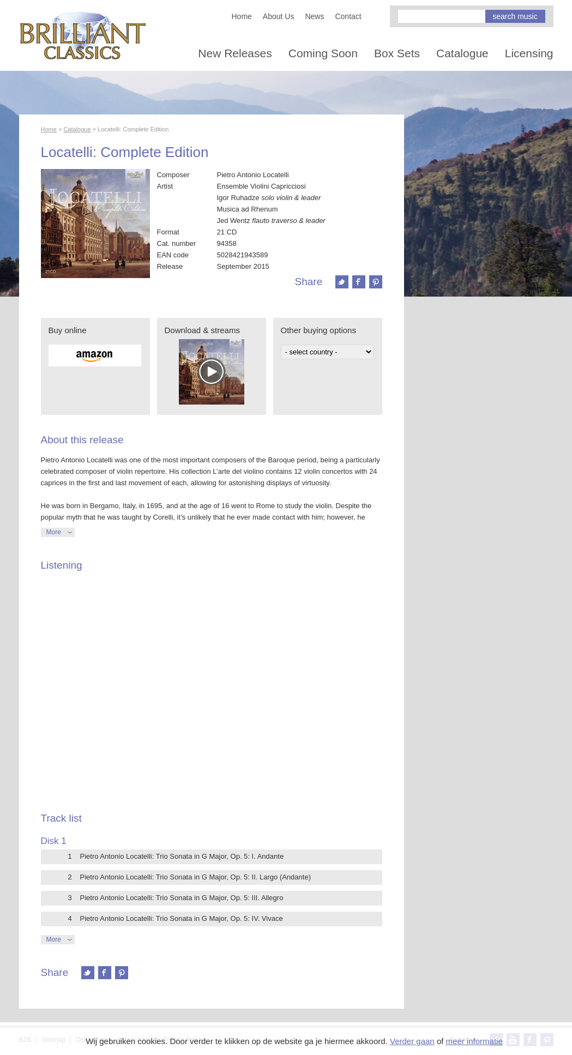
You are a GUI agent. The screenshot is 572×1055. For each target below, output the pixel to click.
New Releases (235, 53)
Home (242, 16)
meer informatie (474, 1041)
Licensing (529, 53)
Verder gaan (412, 1041)
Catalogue (462, 53)
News (314, 16)
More (53, 532)
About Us (278, 16)
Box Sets (397, 53)
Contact (348, 16)
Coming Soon (323, 53)
